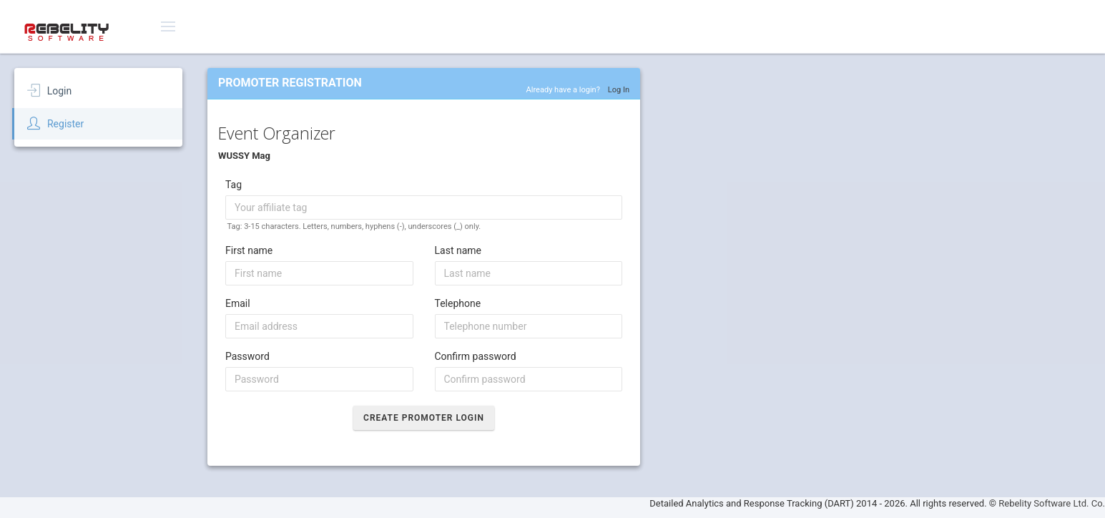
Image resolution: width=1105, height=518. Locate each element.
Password (247, 356)
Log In (618, 89)
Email (237, 303)
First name (248, 250)
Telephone (458, 303)
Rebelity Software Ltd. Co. (1051, 503)
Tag (233, 184)
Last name (458, 250)
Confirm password (475, 356)
